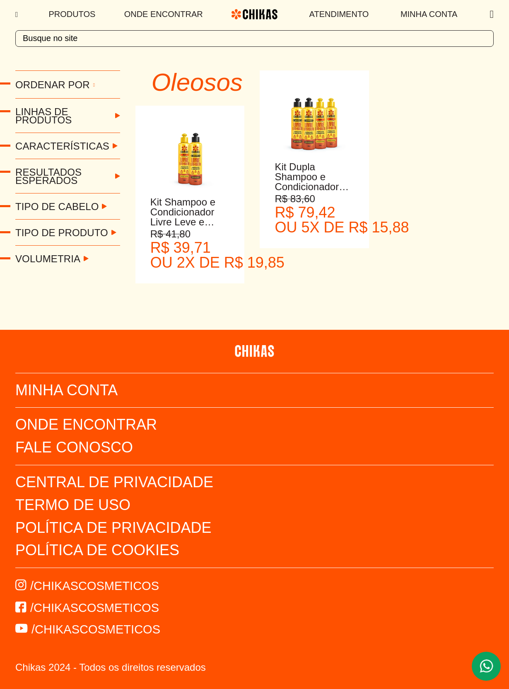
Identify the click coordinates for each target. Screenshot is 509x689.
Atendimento (339, 14)
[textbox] (254, 38)
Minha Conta (428, 14)
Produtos (71, 14)
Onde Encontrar (163, 14)
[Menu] (17, 14)
